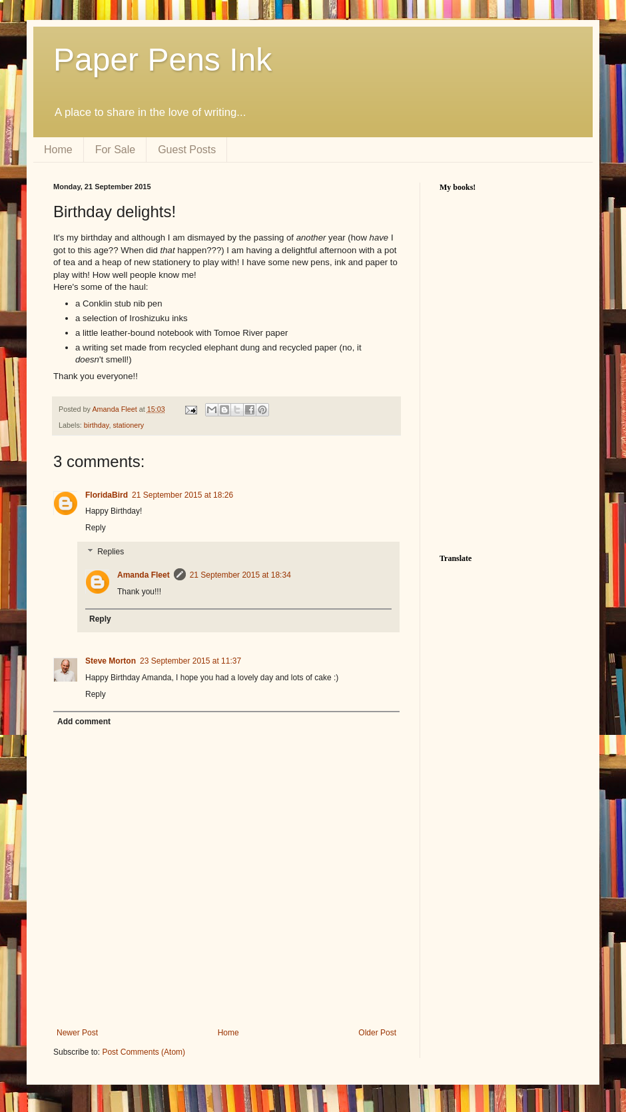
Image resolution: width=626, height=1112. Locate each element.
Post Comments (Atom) (143, 1052)
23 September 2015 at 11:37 (190, 661)
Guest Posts (187, 149)
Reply (95, 527)
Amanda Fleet (115, 409)
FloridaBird (106, 495)
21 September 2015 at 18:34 (240, 575)
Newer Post (77, 1032)
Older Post (377, 1032)
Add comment (84, 721)
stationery (128, 425)
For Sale (115, 149)
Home (58, 149)
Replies (110, 551)
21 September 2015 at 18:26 (182, 495)
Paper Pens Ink (162, 59)
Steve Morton (110, 661)
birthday (96, 425)
